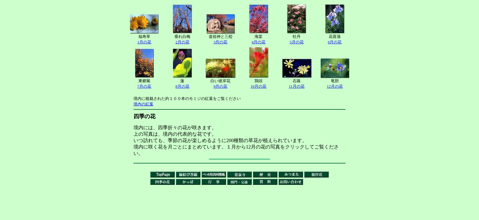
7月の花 (144, 86)
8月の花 (182, 86)
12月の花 (335, 86)
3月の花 (221, 42)
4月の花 (259, 42)
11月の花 (297, 86)
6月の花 (335, 42)
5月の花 (297, 42)
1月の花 (144, 42)
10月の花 (258, 86)
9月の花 (221, 86)
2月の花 (182, 42)
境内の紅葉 (143, 104)
